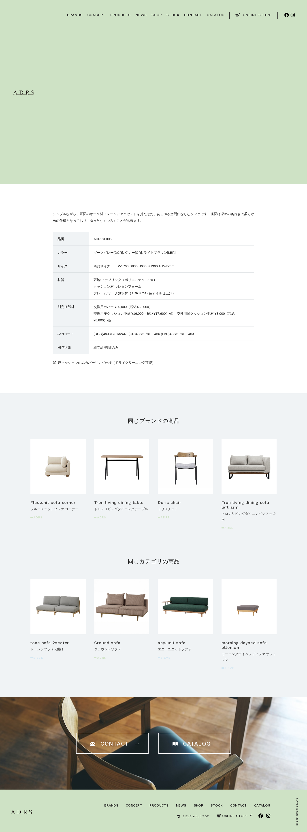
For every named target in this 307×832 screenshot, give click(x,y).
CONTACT (238, 805)
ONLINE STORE (232, 816)
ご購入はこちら (202, 120)
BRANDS (111, 805)
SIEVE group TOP (193, 816)
